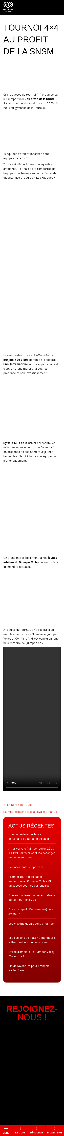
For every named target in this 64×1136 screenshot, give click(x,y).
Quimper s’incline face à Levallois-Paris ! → (32, 811)
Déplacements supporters (25, 867)
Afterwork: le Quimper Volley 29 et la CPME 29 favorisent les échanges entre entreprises (31, 853)
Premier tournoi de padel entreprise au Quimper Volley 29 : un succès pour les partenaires (30, 881)
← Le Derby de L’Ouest (18, 804)
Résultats (37, 1130)
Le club (20, 1130)
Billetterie (54, 1130)
